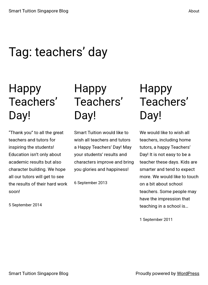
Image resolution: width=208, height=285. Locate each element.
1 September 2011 (156, 219)
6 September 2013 (90, 182)
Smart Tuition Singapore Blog (38, 11)
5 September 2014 (25, 205)
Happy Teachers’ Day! (33, 102)
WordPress (188, 273)
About (193, 11)
